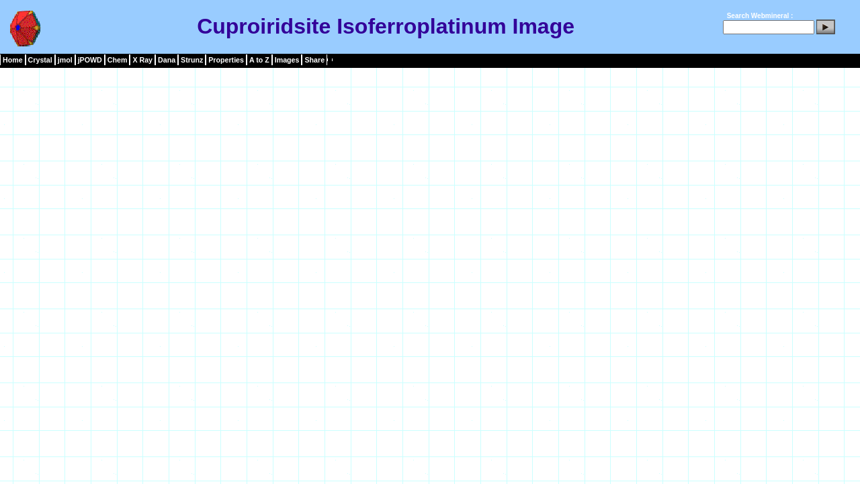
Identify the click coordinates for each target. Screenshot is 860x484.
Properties (226, 60)
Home (13, 60)
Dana (166, 60)
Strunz (192, 60)
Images (287, 60)
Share (314, 60)
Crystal (40, 60)
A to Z (259, 60)
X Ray (142, 60)
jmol (65, 60)
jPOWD (90, 60)
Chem (118, 60)
